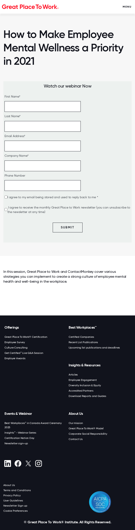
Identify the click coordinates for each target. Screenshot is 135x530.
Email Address (14, 136)
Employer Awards (14, 358)
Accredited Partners (81, 390)
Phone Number (14, 175)
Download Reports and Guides (87, 396)
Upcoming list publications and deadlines (94, 347)
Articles (73, 374)
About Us (76, 413)
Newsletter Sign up (15, 505)
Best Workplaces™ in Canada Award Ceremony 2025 (33, 425)
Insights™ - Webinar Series (20, 432)
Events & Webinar (18, 413)
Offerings (11, 327)
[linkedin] (7, 463)
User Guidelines (13, 500)
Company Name (15, 155)
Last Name (11, 116)
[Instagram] (38, 463)
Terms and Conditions (17, 490)
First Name (11, 96)
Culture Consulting (16, 347)
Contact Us (76, 439)
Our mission (76, 423)
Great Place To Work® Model (86, 428)
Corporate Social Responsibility (88, 433)
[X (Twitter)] (28, 463)
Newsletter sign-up (16, 443)
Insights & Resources (84, 365)
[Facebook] (18, 463)
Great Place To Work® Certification (25, 336)
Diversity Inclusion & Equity (85, 385)
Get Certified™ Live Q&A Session (23, 353)
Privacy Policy (12, 495)
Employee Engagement (83, 380)
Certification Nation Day (19, 438)
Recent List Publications (83, 342)
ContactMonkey (81, 271)
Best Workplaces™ (82, 327)
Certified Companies (81, 336)
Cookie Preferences (15, 510)
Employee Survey (14, 342)
